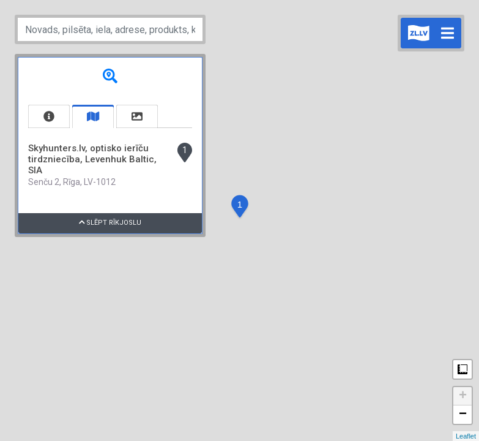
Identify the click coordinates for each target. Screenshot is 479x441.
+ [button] (463, 396)
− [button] (463, 414)
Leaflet (466, 436)
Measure (462, 369)
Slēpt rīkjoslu (110, 223)
